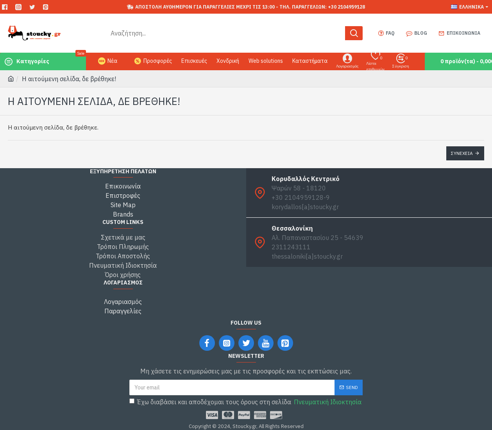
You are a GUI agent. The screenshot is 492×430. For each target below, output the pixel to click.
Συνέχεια (462, 153)
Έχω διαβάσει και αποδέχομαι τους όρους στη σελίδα (246, 402)
